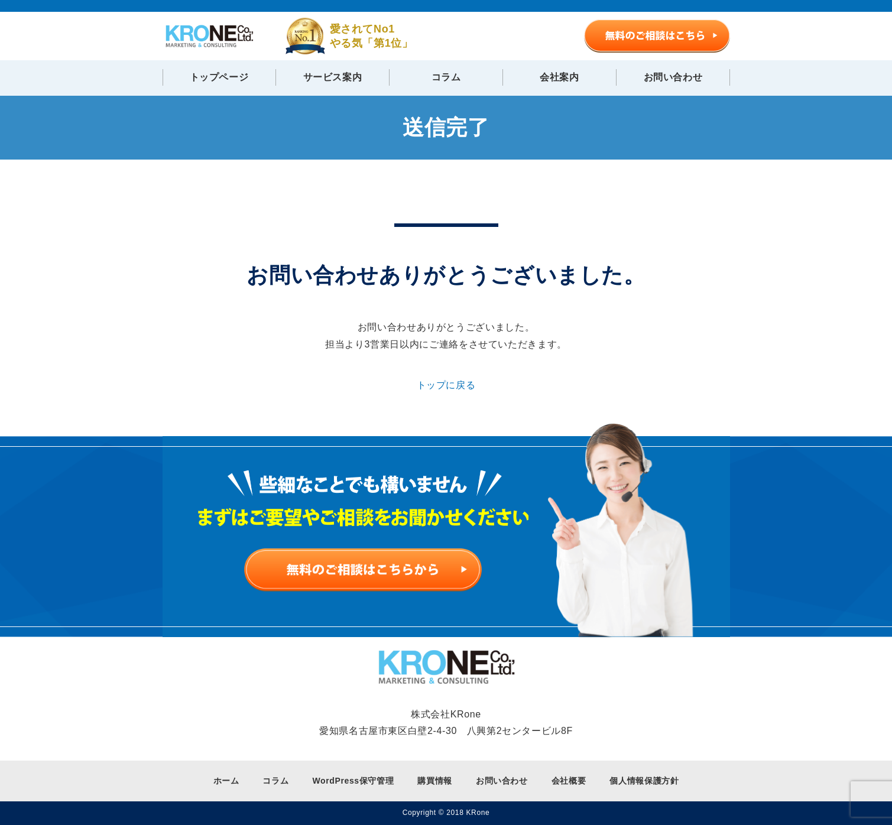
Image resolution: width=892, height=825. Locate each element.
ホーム (226, 780)
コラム (446, 77)
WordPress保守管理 (353, 780)
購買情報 (434, 780)
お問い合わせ (673, 77)
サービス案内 (332, 77)
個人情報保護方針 (644, 780)
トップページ (219, 77)
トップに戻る (446, 385)
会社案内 (559, 77)
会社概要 (569, 780)
